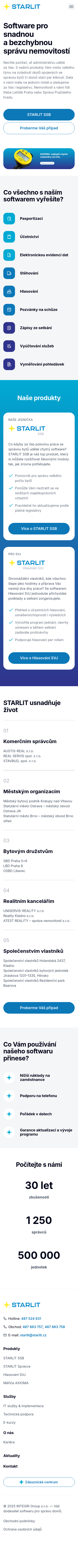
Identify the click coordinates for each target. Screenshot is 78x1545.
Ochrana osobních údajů (22, 1529)
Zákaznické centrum (38, 1482)
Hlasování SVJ (14, 1375)
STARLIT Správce (17, 1366)
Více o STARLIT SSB (39, 528)
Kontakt (10, 1466)
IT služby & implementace (23, 1406)
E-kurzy (9, 1422)
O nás (8, 1433)
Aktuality (11, 1456)
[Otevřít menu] (71, 6)
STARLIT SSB (39, 114)
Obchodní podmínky (19, 1521)
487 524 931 (31, 1318)
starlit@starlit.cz (33, 1335)
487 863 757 (33, 1327)
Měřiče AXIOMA (15, 1383)
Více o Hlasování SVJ (39, 658)
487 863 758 (55, 1327)
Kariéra (9, 1442)
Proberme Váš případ (39, 128)
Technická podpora (18, 1414)
